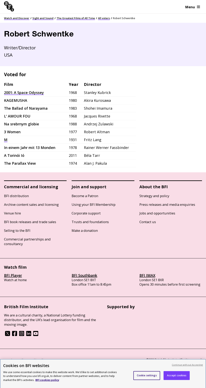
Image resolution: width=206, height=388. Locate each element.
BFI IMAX (147, 275)
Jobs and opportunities (157, 213)
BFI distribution (16, 195)
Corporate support (86, 213)
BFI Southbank (84, 275)
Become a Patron (85, 195)
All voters (104, 18)
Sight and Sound (43, 18)
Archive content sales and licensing (31, 204)
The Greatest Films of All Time (76, 18)
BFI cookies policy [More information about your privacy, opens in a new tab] (47, 383)
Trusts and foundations (90, 221)
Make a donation (85, 230)
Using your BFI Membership (93, 204)
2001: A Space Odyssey (24, 92)
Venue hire (12, 213)
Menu (192, 7)
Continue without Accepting (187, 367)
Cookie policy (37, 360)
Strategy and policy (154, 195)
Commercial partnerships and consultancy (27, 241)
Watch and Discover (16, 18)
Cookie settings (147, 378)
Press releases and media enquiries (167, 204)
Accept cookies (176, 378)
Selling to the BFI (17, 230)
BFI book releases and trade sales (30, 221)
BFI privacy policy (15, 360)
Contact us (147, 221)
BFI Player (13, 275)
